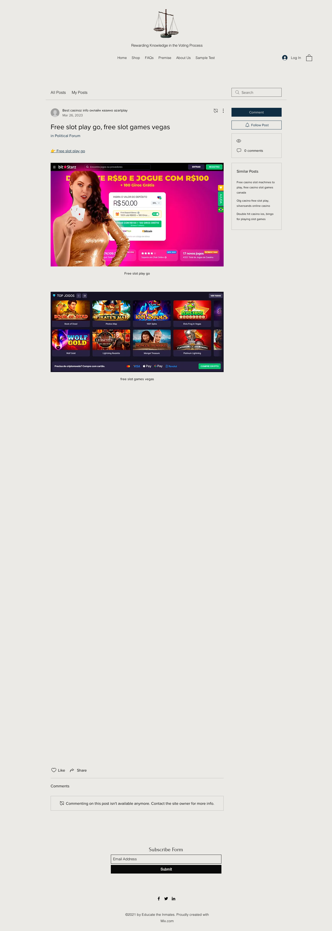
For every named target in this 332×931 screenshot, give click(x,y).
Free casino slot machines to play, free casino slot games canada (256, 187)
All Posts (58, 92)
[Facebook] (158, 898)
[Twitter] (166, 898)
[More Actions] (221, 111)
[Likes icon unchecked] (54, 770)
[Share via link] (78, 770)
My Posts (79, 92)
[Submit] (166, 869)
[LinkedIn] (173, 898)
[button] (309, 57)
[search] (256, 92)
